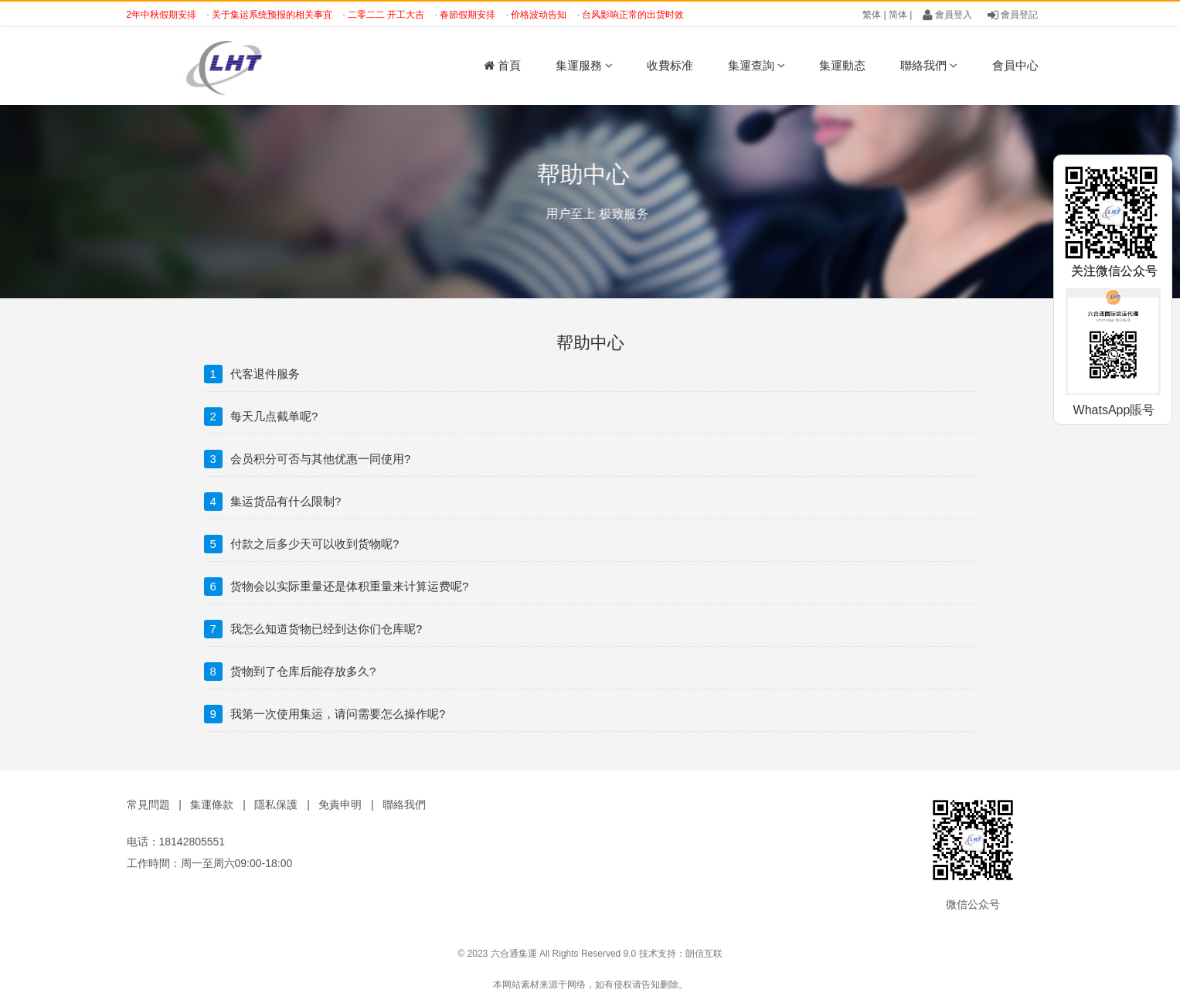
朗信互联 (704, 953)
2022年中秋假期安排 (158, 14)
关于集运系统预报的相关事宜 (276, 14)
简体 (898, 14)
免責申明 (340, 804)
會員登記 (1013, 14)
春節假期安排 (472, 14)
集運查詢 (756, 65)
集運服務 (584, 65)
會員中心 (1015, 65)
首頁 (502, 65)
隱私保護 (276, 804)
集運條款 (211, 804)
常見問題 (148, 804)
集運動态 (842, 65)
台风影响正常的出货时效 (637, 14)
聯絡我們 (928, 65)
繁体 (871, 14)
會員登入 (947, 14)
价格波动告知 (543, 14)
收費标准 (670, 65)
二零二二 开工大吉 (390, 14)
